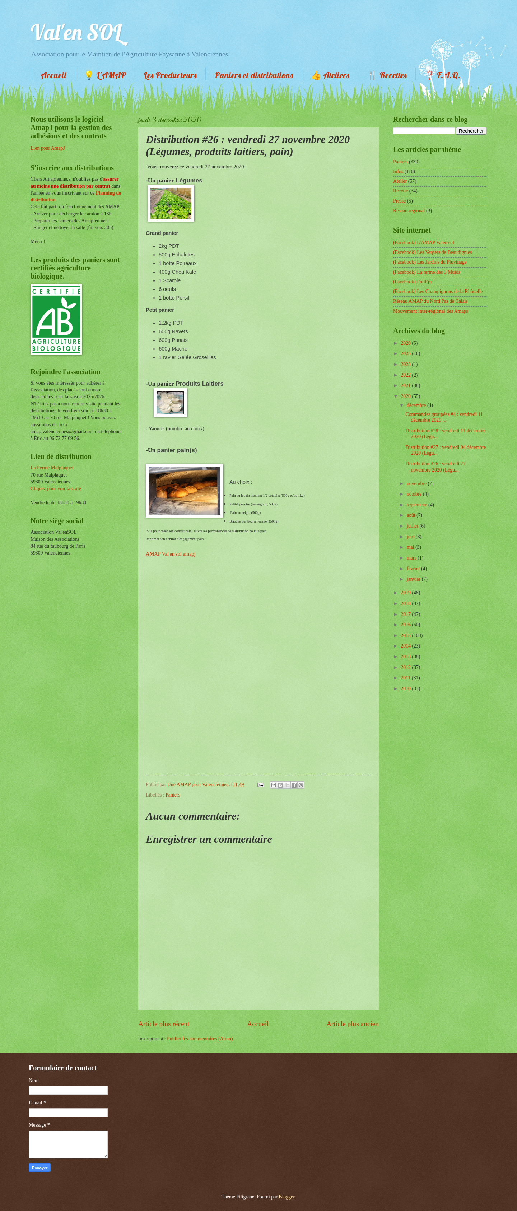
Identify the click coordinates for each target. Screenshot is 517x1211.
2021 (406, 385)
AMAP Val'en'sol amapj (171, 554)
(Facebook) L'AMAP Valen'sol (423, 242)
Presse (399, 201)
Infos (398, 171)
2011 (406, 678)
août (411, 515)
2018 (406, 603)
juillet (413, 526)
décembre (417, 405)
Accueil (53, 75)
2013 (406, 656)
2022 (406, 375)
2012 (406, 667)
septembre (417, 504)
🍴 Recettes (387, 75)
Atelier (400, 181)
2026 (406, 343)
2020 (406, 396)
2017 (406, 614)
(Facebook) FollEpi (412, 281)
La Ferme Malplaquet (52, 467)
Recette (400, 191)
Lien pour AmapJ (48, 148)
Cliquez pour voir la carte (56, 488)
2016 (406, 624)
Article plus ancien (352, 1023)
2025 (406, 353)
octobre (415, 494)
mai (411, 547)
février (414, 568)
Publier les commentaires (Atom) (200, 1038)
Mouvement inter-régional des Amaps (430, 311)
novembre (417, 483)
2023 (406, 364)
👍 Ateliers (330, 75)
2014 (406, 646)
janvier (414, 579)
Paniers (173, 795)
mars (412, 558)
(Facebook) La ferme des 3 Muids (426, 272)
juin (411, 536)
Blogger (286, 1197)
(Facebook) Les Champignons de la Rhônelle (438, 291)
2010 (406, 688)
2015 (406, 635)
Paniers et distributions (253, 75)
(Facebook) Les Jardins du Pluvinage (430, 262)
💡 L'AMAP (105, 75)
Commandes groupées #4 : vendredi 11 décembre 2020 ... (444, 417)
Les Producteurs (170, 75)
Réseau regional (409, 210)
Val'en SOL (76, 32)
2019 (406, 592)
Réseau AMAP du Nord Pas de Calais (430, 301)
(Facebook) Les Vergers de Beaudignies (432, 252)
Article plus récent (164, 1023)
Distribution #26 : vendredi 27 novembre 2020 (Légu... (435, 467)
